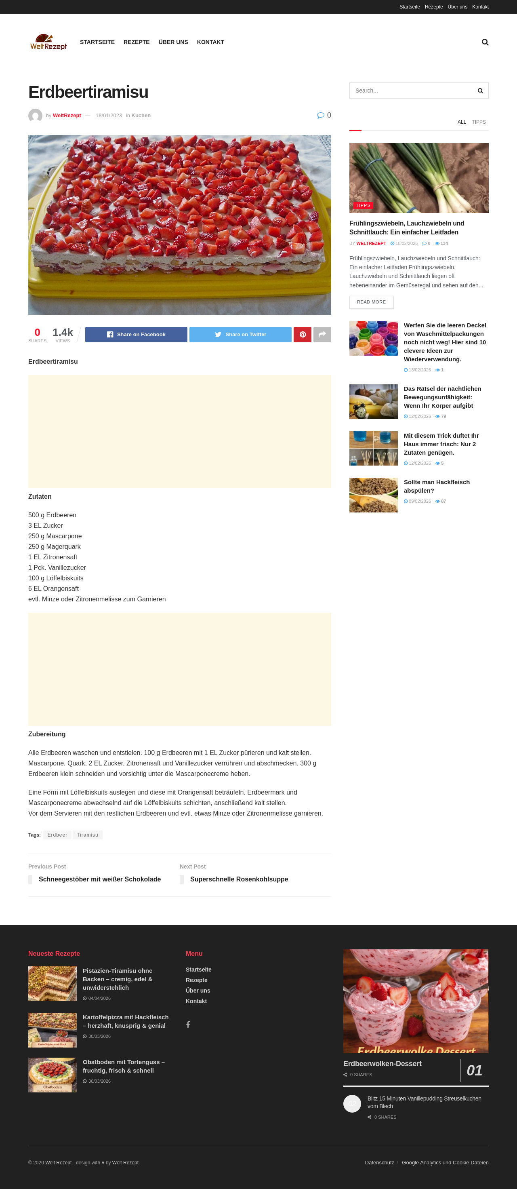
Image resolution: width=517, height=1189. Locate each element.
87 (440, 501)
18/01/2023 (109, 115)
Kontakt (480, 7)
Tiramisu (88, 835)
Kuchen (141, 115)
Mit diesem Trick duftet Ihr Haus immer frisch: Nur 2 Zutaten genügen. (441, 444)
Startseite (409, 7)
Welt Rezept (58, 1163)
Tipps (479, 122)
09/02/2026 (417, 501)
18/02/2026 (404, 243)
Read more (371, 301)
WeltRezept (67, 115)
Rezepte (434, 7)
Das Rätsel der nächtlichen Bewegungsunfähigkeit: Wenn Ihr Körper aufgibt (442, 397)
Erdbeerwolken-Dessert (382, 1064)
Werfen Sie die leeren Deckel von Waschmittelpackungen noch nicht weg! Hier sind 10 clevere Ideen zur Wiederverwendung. (445, 342)
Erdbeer (57, 835)
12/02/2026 (417, 416)
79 (440, 416)
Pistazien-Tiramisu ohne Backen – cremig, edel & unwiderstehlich (118, 979)
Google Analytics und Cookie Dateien (445, 1162)
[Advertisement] (179, 431)
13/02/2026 (417, 369)
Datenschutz (379, 1162)
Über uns (458, 7)
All (462, 122)
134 (441, 243)
